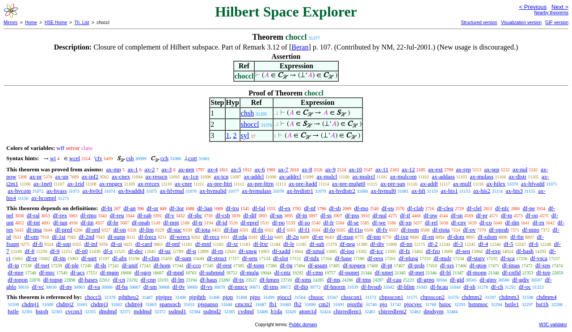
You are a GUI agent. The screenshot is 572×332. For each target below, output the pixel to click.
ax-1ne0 (43, 183)
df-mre (15, 272)
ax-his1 (449, 190)
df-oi (116, 244)
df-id (221, 222)
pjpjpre (164, 297)
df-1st (58, 236)
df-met (416, 272)
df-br (112, 222)
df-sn (457, 215)
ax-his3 (514, 190)
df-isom (410, 229)
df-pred (63, 229)
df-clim (150, 258)
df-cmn (314, 272)
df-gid (457, 279)
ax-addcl (254, 176)
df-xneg (248, 251)
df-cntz (282, 272)
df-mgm (109, 272)
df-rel (431, 222)
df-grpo (425, 279)
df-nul (379, 215)
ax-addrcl (290, 176)
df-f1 (304, 229)
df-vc (38, 286)
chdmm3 (509, 297)
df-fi (38, 244)
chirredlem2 (393, 311)
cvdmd (245, 311)
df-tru (232, 208)
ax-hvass (56, 190)
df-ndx (312, 258)
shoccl (250, 124)
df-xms (303, 279)
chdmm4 (546, 297)
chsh (247, 113)
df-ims (270, 286)
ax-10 (355, 169)
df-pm (374, 236)
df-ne (528, 208)
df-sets (250, 258)
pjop (228, 297)
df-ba (121, 286)
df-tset (41, 265)
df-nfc (502, 208)
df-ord (92, 229)
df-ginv (487, 279)
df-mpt (171, 222)
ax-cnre (183, 183)
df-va (94, 286)
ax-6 (260, 169)
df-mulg (249, 272)
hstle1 (512, 304)
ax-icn (221, 176)
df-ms (333, 279)
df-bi (106, 208)
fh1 (273, 304)
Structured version (479, 22)
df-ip (13, 265)
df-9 (55, 251)
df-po (278, 222)
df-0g (286, 265)
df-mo (361, 208)
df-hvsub (371, 286)
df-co (485, 222)
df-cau (394, 279)
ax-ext (435, 169)
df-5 (508, 244)
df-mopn (477, 272)
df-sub (317, 244)
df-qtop (478, 265)
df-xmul (315, 251)
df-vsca (538, 258)
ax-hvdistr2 (342, 190)
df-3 (458, 244)
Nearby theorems (551, 12)
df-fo (329, 229)
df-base (343, 258)
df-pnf (172, 244)
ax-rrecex (149, 183)
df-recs (211, 236)
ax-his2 (481, 190)
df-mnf (203, 244)
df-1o (267, 236)
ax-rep (463, 169)
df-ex (284, 208)
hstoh (42, 311)
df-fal (258, 208)
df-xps (542, 265)
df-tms (363, 279)
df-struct (217, 258)
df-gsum (317, 265)
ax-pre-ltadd (303, 183)
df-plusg (408, 258)
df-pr (482, 215)
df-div (377, 244)
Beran (299, 47)
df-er (317, 236)
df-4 (483, 244)
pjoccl (284, 297)
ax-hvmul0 (383, 190)
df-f (280, 229)
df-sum (183, 258)
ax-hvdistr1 (300, 190)
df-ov (469, 229)
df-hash (525, 251)
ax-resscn (157, 176)
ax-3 (166, 169)
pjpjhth (197, 297)
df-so (304, 222)
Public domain (303, 324)
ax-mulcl (326, 176)
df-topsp (53, 279)
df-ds (100, 265)
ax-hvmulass (256, 190)
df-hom (161, 265)
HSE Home (56, 22)
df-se (353, 222)
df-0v (178, 286)
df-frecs (147, 236)
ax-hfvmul (172, 190)
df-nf (309, 208)
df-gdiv (520, 279)
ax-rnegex (110, 183)
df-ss (326, 215)
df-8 (29, 251)
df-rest (223, 265)
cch (164, 158)
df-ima (34, 229)
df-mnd (175, 272)
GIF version (556, 22)
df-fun (230, 229)
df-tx (238, 279)
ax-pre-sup (392, 183)
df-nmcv (238, 286)
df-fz (404, 251)
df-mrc (47, 272)
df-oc (525, 286)
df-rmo (88, 215)
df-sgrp (143, 272)
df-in (301, 215)
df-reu (117, 215)
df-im (59, 258)
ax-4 (212, 169)
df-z (108, 251)
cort (192, 158)
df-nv (65, 286)
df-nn (406, 244)
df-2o (292, 236)
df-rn (538, 222)
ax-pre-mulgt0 (348, 183)
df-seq (462, 251)
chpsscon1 (391, 297)
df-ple (72, 265)
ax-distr (517, 176)
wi (53, 158)
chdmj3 (99, 304)
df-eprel (249, 222)
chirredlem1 (347, 311)
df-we (379, 222)
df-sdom (487, 236)
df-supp (117, 236)
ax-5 (236, 169)
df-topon (18, 279)
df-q (191, 251)
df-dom (455, 236)
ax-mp (113, 169)
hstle (13, 311)
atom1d (307, 311)
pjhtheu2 (128, 297)
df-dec (135, 251)
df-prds (416, 265)
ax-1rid (75, 183)
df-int (33, 222)
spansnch (170, 304)
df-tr (197, 222)
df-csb (222, 215)
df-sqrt (89, 258)
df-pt (386, 265)
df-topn (255, 265)
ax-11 (381, 169)
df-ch (497, 286)
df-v (170, 215)
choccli (92, 297)
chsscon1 (351, 297)
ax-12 (408, 169)
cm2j (324, 304)
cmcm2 (243, 304)
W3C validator (553, 324)
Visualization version (521, 22)
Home (31, 22)
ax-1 (133, 169)
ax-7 (283, 169)
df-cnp (148, 279)
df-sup (63, 244)
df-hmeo (269, 279)
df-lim (146, 229)
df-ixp (401, 236)
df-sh (469, 286)
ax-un (61, 176)
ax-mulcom (403, 176)
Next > (559, 7)
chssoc (316, 297)
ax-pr (35, 176)
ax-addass (443, 176)
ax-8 (307, 169)
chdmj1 (30, 304)
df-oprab (499, 229)
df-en (428, 236)
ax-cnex (121, 176)
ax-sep (491, 169)
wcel (74, 158)
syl (245, 135)
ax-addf (429, 183)
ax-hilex (496, 183)
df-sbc (195, 215)
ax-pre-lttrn (260, 183)
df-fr (328, 222)
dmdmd (108, 311)
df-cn (119, 279)
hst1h (542, 304)
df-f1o (355, 229)
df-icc (376, 251)
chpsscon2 (433, 297)
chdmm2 (472, 297)
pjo (383, 304)
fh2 (298, 304)
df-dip (301, 286)
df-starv (476, 258)
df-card (143, 244)
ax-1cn (190, 176)
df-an (129, 208)
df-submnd (211, 272)
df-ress (375, 258)
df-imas (511, 265)
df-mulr (442, 258)
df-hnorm (334, 286)
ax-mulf (462, 183)
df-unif (130, 265)
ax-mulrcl (364, 176)
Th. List (82, 22)
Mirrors (10, 22)
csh (130, 158)
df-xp (405, 222)
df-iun (60, 222)
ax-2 (149, 169)
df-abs (119, 258)
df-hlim (406, 286)
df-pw (430, 215)
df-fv (381, 229)
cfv (99, 158)
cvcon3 (73, 311)
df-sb (335, 208)
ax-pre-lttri (219, 183)
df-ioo (347, 251)
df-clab (415, 208)
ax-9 (330, 169)
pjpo (255, 297)
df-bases (87, 279)
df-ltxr (260, 244)
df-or (152, 208)
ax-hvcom (19, 190)
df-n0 (81, 251)
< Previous (533, 7)
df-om (32, 236)
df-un (276, 215)
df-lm (177, 279)
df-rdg (239, 236)
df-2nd (86, 236)
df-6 (533, 244)
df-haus (208, 279)
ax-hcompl (43, 198)
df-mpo (530, 229)
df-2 (433, 244)
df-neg (347, 244)
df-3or (176, 208)
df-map (344, 236)
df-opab (141, 222)
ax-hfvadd (533, 183)
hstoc (445, 304)
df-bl (445, 272)
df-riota (441, 229)
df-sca (507, 258)
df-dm (512, 222)
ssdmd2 (212, 311)
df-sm (150, 286)
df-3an (204, 208)
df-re (31, 258)
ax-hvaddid (131, 190)
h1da (276, 311)
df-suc (174, 229)
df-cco (193, 265)
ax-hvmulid (213, 190)
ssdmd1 (177, 311)
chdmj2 (65, 304)
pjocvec (413, 304)
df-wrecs (180, 236)
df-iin (87, 222)
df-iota (202, 229)
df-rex (60, 215)
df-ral (33, 215)
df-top (543, 272)
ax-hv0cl (92, 190)
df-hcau (439, 286)
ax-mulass (482, 176)
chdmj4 (134, 304)
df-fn (257, 229)
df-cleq (445, 208)
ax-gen (186, 169)
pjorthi (355, 304)
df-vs (207, 286)
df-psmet (349, 272)
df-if (405, 215)
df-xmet (384, 272)
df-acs (78, 272)
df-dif (250, 215)
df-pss (352, 215)
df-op (532, 215)
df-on (120, 229)
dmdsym (434, 311)
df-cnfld (511, 272)
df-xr (232, 244)
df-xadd (281, 251)
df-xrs (447, 265)
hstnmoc (478, 304)
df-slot (280, 258)
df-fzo (433, 251)
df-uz (165, 251)
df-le (288, 244)
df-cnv (458, 222)
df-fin (517, 236)
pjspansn (208, 304)
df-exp (492, 251)
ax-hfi (418, 190)
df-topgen (354, 265)
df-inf (90, 244)
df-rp (217, 251)
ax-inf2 (90, 176)
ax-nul (520, 169)
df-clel (474, 208)
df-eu (388, 208)
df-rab (144, 215)
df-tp (506, 215)
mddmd (142, 311)
